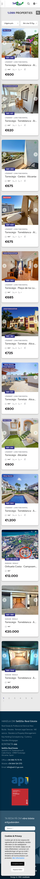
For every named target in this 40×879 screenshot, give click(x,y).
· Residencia (12, 733)
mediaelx (26, 877)
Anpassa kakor (17, 870)
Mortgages (13, 740)
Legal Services (27, 729)
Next (35, 43)
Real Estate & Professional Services (15, 726)
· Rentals (17, 729)
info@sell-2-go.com (15, 767)
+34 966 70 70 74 (14, 760)
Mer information (18, 858)
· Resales (10, 729)
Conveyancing (18, 737)
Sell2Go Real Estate (18, 3)
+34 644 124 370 (15, 763)
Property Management (27, 733)
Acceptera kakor (17, 864)
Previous (4, 43)
